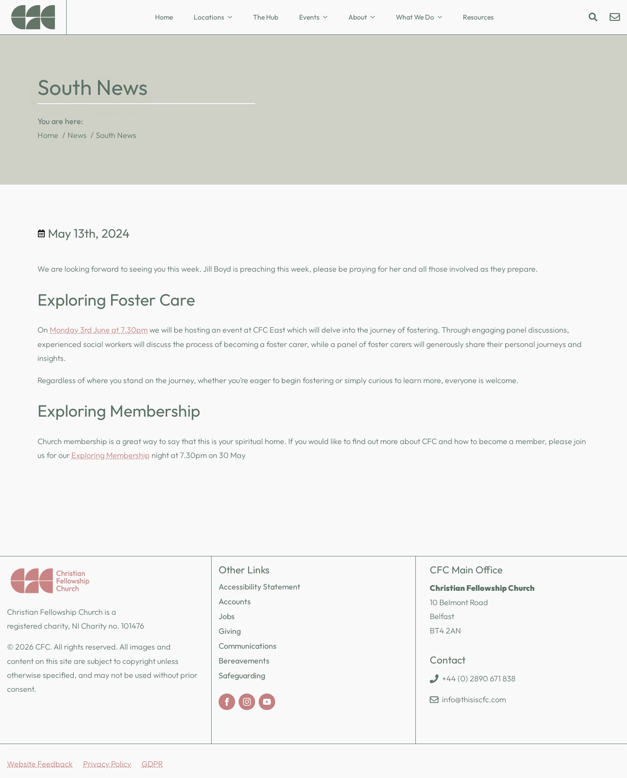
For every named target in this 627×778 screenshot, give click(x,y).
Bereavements (244, 661)
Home (164, 17)
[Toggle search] (593, 17)
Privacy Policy (107, 764)
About (357, 17)
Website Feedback (40, 764)
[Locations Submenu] (232, 17)
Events (309, 17)
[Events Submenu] (328, 17)
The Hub (265, 17)
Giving (230, 631)
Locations (209, 17)
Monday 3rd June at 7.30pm (99, 330)
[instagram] (247, 702)
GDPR (152, 764)
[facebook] (227, 702)
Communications (247, 646)
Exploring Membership (110, 455)
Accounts (235, 601)
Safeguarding (242, 675)
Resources (478, 17)
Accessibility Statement (259, 587)
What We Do (415, 17)
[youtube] (267, 702)
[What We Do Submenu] (442, 17)
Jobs (227, 616)
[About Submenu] (375, 17)
